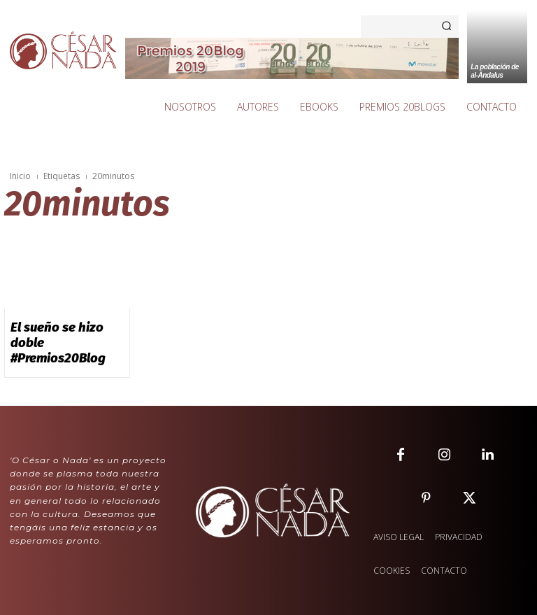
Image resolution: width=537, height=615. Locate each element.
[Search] (446, 26)
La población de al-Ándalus (495, 71)
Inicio (20, 176)
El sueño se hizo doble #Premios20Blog (59, 331)
